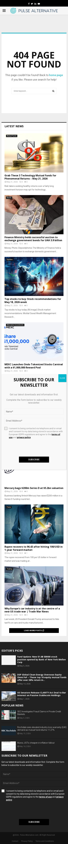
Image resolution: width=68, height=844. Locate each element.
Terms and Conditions (45, 841)
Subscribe (34, 822)
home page (56, 75)
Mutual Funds (12, 136)
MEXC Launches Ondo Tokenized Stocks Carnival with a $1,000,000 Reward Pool (34, 366)
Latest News (14, 126)
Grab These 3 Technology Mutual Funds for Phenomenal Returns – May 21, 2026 (30, 177)
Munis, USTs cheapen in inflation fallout (35, 743)
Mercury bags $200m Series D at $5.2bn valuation (34, 488)
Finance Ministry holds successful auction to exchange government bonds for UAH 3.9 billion (33, 239)
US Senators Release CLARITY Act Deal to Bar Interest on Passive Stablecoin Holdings (41, 694)
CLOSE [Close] (62, 378)
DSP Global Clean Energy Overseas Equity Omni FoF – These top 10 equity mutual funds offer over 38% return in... (41, 677)
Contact (15, 841)
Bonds (9, 198)
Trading (9, 569)
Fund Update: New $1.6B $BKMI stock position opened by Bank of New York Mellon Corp (41, 659)
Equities (10, 259)
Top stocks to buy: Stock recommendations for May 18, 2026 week (33, 300)
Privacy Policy (27, 841)
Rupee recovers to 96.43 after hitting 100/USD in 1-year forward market (34, 548)
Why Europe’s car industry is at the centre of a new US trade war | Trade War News (32, 610)
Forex (9, 507)
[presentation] (24, 810)
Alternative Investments (15, 325)
